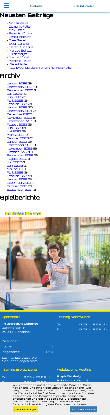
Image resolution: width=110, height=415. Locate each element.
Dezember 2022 (19, 145)
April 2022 (15, 172)
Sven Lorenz (19, 43)
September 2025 (20, 90)
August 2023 (17, 124)
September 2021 (19, 189)
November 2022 (20, 148)
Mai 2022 (14, 169)
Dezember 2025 (19, 87)
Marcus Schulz (20, 50)
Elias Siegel (17, 40)
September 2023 (20, 121)
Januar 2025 (17, 107)
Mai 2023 (14, 131)
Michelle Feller (20, 61)
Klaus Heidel (18, 64)
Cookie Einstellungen (25, 409)
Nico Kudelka (18, 23)
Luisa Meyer (18, 54)
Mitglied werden (84, 6)
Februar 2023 (18, 138)
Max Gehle (17, 30)
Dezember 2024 (19, 111)
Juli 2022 (14, 162)
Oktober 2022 (18, 152)
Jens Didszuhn (20, 37)
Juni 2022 (15, 165)
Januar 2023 (17, 141)
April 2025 (15, 100)
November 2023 (20, 117)
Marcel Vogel (19, 57)
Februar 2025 (18, 104)
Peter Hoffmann (21, 33)
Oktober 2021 (17, 186)
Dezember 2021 (19, 182)
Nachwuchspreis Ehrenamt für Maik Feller (40, 67)
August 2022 (17, 158)
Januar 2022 (17, 179)
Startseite (36, 6)
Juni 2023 (15, 128)
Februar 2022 (18, 176)
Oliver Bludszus (21, 47)
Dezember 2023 (19, 114)
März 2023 (15, 135)
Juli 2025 (14, 93)
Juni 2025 (15, 97)
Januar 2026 (17, 83)
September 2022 (20, 155)
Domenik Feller (20, 26)
